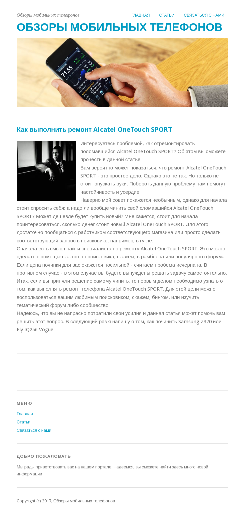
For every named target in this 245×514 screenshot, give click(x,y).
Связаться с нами (204, 15)
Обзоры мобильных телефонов (120, 27)
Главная (140, 15)
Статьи (166, 15)
